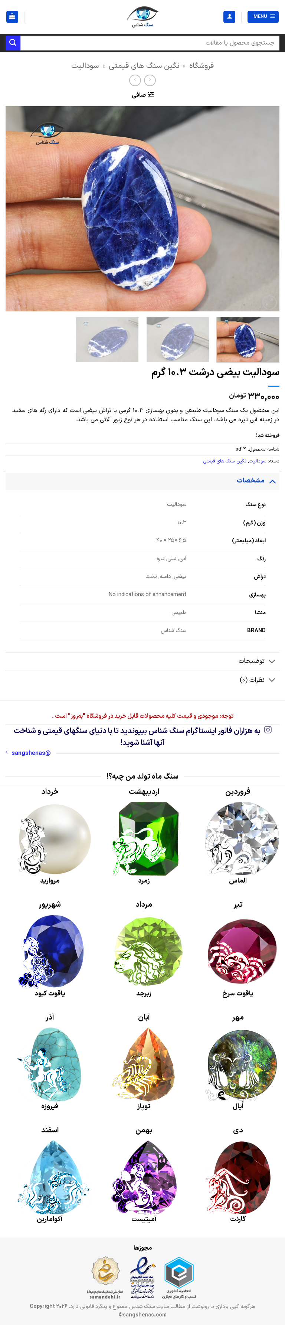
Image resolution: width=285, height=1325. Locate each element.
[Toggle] (272, 481)
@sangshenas (28, 753)
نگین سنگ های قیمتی (144, 66)
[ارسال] (13, 43)
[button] (263, 17)
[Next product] (149, 80)
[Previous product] (135, 80)
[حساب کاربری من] (229, 17)
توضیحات (259, 662)
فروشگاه (201, 66)
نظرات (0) (259, 681)
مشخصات (258, 481)
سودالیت (85, 66)
